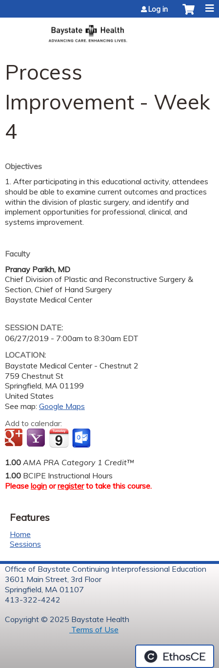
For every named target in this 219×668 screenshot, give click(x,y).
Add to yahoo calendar (37, 438)
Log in (158, 9)
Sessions (25, 544)
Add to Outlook (82, 438)
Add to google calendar (15, 438)
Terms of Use (94, 629)
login (39, 486)
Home (20, 534)
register (71, 486)
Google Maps (62, 406)
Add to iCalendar (59, 438)
